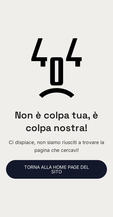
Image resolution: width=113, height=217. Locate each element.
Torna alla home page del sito (56, 169)
